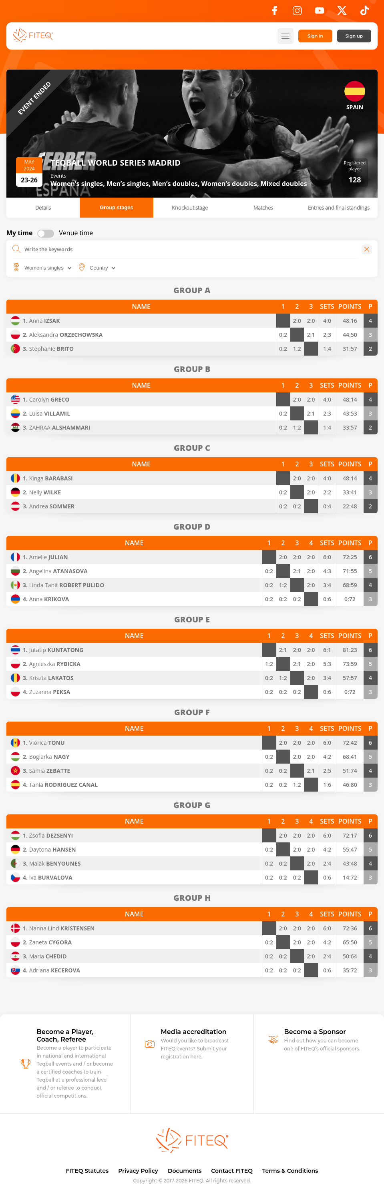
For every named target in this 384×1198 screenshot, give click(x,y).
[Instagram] (297, 13)
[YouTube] (319, 13)
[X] (342, 13)
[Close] (367, 249)
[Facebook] (274, 13)
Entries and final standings (339, 207)
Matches (263, 207)
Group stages (116, 207)
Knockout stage (190, 207)
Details (43, 207)
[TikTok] (365, 13)
